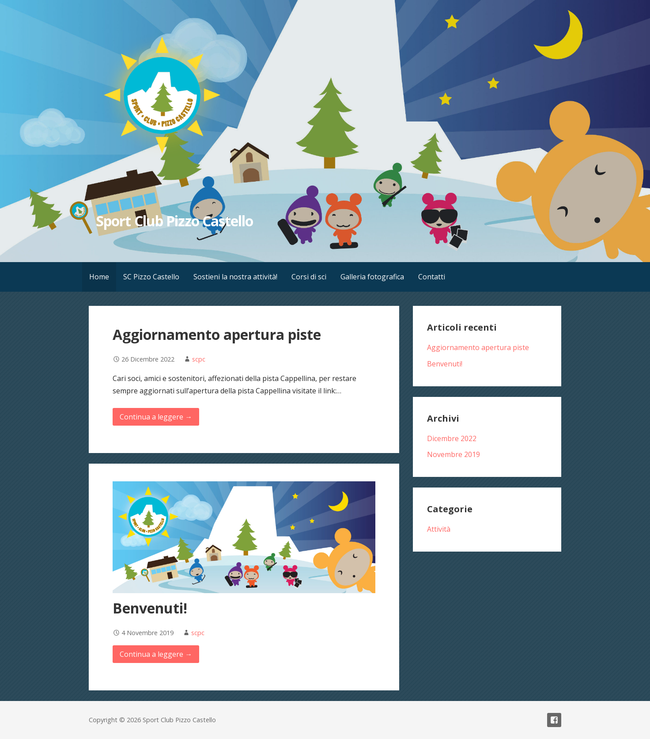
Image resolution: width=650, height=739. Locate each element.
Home (99, 277)
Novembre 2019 (453, 454)
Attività (438, 529)
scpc (198, 359)
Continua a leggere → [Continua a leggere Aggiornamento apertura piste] (156, 417)
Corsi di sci (308, 277)
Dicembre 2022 (451, 438)
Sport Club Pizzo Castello (174, 220)
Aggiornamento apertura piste (217, 334)
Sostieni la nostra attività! (235, 277)
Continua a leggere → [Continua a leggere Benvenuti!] (156, 654)
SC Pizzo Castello (151, 277)
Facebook (554, 720)
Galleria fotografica (372, 277)
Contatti (431, 277)
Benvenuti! (150, 607)
